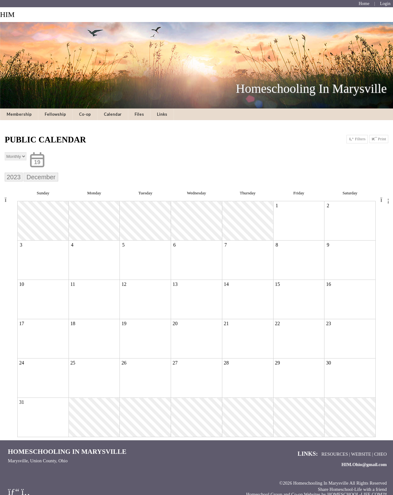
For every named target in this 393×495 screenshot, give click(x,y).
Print (379, 139)
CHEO (380, 454)
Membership (19, 114)
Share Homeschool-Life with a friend (352, 489)
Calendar (113, 114)
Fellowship (55, 114)
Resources (334, 454)
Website (361, 454)
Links (162, 114)
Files (139, 114)
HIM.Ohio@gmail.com (364, 464)
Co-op (85, 114)
